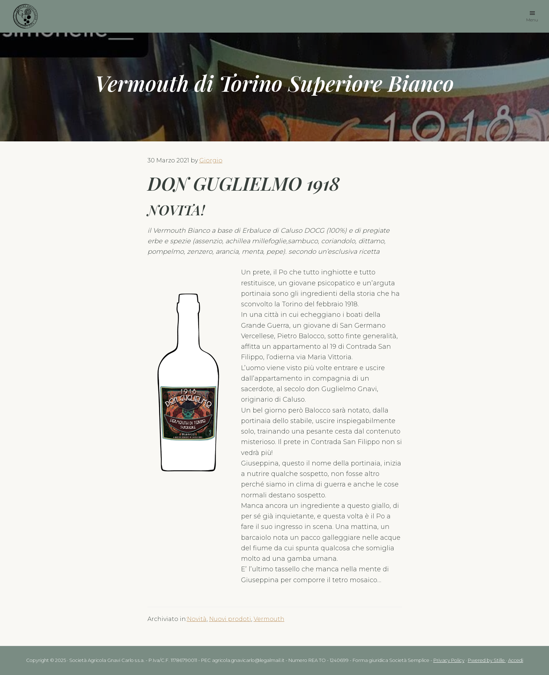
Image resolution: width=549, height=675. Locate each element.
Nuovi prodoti (230, 619)
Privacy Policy (449, 660)
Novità (197, 619)
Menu (532, 19)
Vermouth (269, 619)
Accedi (515, 660)
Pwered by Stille (487, 660)
